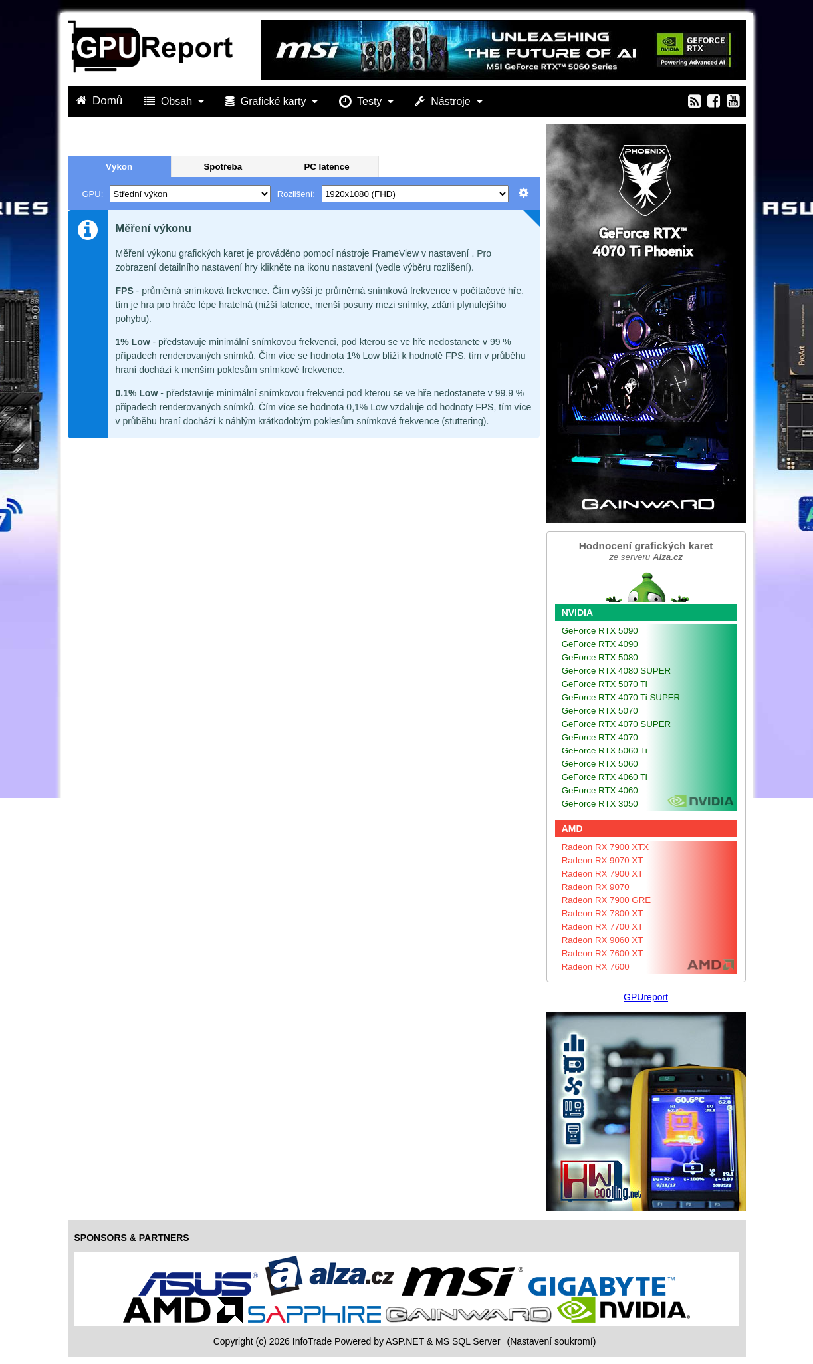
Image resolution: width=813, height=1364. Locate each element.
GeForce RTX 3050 (600, 804)
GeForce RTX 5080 (600, 657)
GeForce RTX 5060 (600, 764)
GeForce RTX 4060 (600, 790)
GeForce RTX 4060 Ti (604, 777)
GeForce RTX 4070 (600, 737)
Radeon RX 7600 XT (602, 953)
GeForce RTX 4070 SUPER (616, 724)
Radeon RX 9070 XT (602, 860)
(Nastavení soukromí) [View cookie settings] (551, 1341)
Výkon (119, 167)
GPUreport (646, 997)
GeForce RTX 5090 (600, 631)
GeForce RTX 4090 (600, 644)
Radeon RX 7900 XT (602, 874)
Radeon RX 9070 (596, 887)
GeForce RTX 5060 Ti (604, 750)
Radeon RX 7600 (596, 967)
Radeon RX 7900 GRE (606, 900)
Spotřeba (222, 167)
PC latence (326, 167)
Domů (101, 100)
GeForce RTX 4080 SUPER (616, 671)
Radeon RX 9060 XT (602, 940)
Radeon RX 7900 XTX (605, 847)
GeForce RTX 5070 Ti (604, 684)
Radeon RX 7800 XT (602, 913)
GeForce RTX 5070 (600, 711)
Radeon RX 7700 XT (602, 927)
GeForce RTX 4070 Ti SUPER (621, 697)
